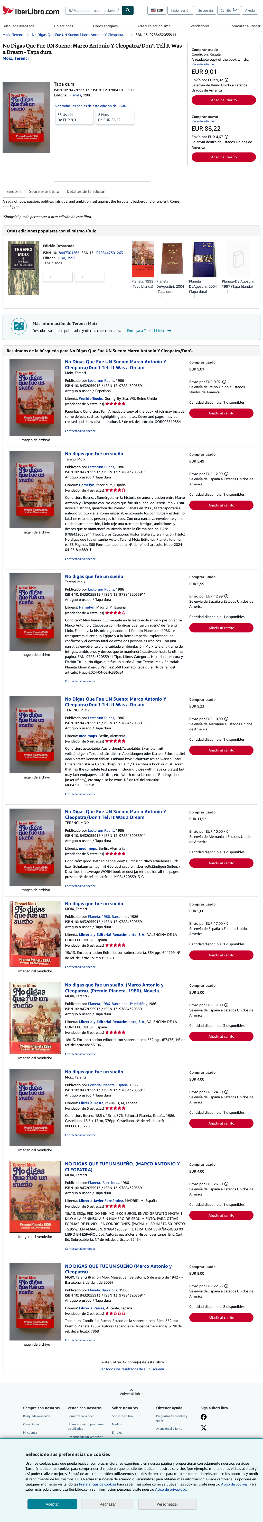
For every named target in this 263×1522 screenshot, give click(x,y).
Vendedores (200, 26)
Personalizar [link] (167, 1504)
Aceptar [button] (52, 1504)
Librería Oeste (91, 1103)
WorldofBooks (91, 398)
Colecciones (63, 26)
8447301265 (69, 252)
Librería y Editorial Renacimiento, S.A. (112, 934)
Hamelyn (87, 485)
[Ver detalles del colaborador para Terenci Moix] (16, 58)
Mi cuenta (30, 1432)
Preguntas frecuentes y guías (171, 1418)
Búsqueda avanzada (18, 26)
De (74, 117)
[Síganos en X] (204, 1428)
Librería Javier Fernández (101, 1200)
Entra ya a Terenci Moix (150, 330)
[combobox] (93, 10)
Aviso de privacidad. (171, 1489)
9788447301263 (109, 252)
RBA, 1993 (66, 258)
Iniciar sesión (181, 10)
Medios (117, 1424)
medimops (88, 735)
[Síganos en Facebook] (204, 1417)
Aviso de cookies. (234, 1484)
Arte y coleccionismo (154, 26)
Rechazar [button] (107, 1504)
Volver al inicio (132, 1393)
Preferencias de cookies (97, 1484)
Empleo (117, 1432)
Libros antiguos (105, 26)
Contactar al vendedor (80, 431)
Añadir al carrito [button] (224, 100)
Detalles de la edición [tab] (86, 191)
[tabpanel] (93, 209)
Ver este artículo (203, 64)
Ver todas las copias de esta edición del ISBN (91, 106)
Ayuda (250, 10)
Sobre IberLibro (122, 1416)
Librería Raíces (91, 1308)
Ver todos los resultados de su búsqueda (131, 1369)
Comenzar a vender (244, 26)
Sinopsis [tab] (13, 191)
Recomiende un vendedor (85, 1437)
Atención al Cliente (169, 1428)
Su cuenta (205, 10)
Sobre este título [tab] (44, 191)
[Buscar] (128, 10)
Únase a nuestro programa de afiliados (86, 1426)
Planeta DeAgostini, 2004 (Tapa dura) (170, 286)
